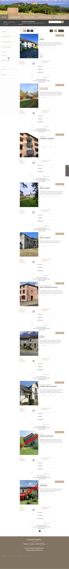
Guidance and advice (61, 17)
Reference (4, 74)
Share (56, 47)
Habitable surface (6, 41)
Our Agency (33, 3)
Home (28, 3)
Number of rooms (5, 36)
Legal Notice (4, 556)
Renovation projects (51, 3)
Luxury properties (15, 17)
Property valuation (29, 17)
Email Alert (40, 3)
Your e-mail (40, 66)
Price (3, 31)
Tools (45, 3)
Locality (3, 52)
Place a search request (45, 17)
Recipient (40, 69)
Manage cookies (21, 556)
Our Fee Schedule (28, 556)
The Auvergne (61, 3)
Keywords (4, 69)
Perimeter (4, 55)
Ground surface (6, 47)
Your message (40, 72)
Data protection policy (12, 556)
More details (44, 47)
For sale (4, 17)
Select (50, 47)
